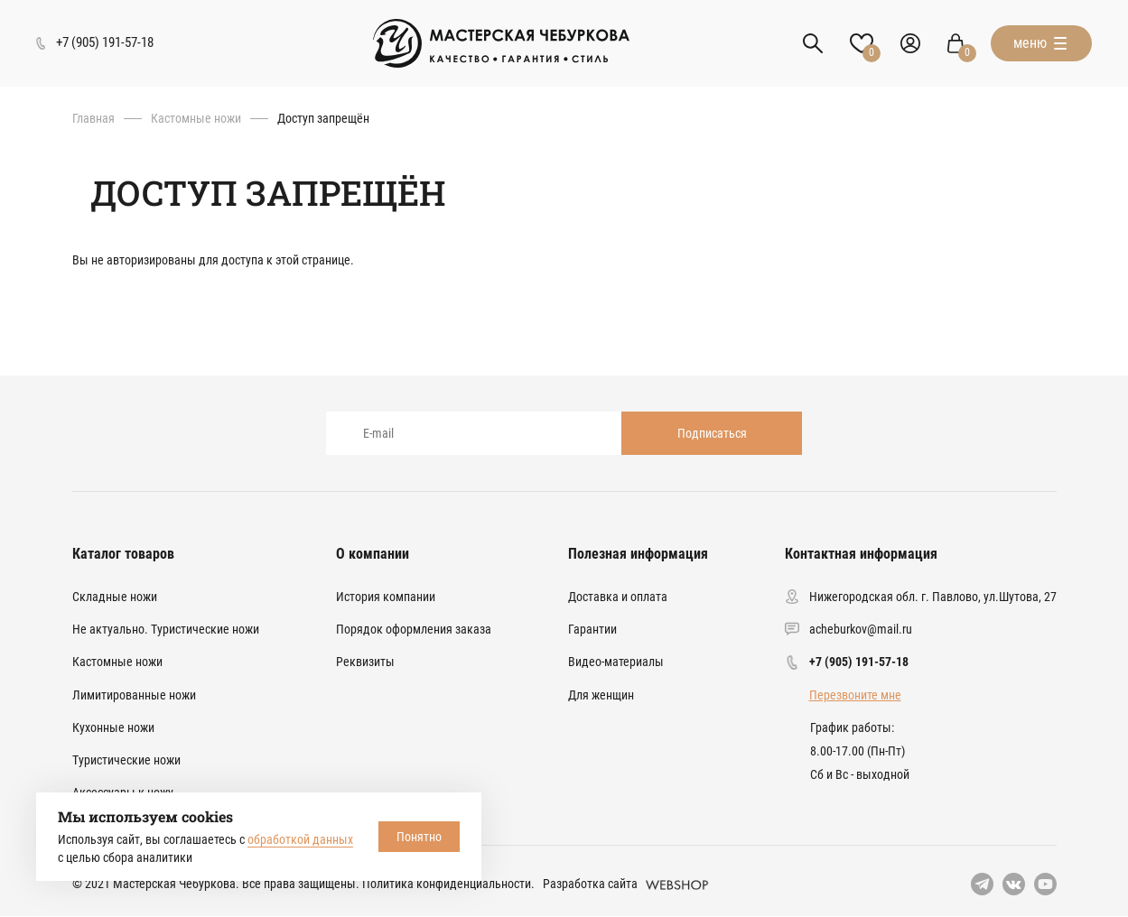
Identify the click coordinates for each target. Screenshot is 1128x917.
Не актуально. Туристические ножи (165, 629)
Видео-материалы (616, 661)
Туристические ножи (126, 760)
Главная (93, 118)
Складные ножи (114, 596)
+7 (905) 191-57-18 (859, 661)
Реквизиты (365, 661)
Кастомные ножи (196, 118)
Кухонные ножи (113, 727)
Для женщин (601, 695)
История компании (385, 596)
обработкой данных (300, 839)
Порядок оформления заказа (413, 629)
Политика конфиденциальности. (448, 883)
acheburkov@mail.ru (860, 629)
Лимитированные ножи (134, 695)
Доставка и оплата (617, 596)
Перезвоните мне (855, 695)
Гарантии (592, 629)
